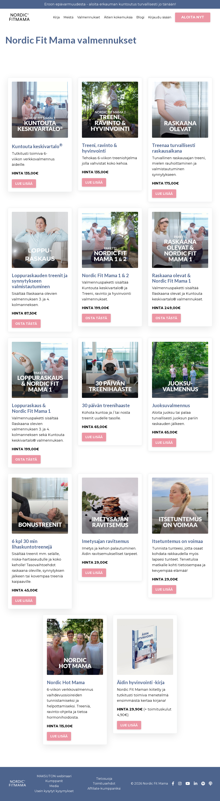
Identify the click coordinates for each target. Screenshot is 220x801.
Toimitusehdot (104, 784)
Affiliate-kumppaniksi (104, 789)
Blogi (140, 17)
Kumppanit (54, 782)
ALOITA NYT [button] (192, 17)
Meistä (68, 17)
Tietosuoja (104, 779)
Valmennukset (88, 17)
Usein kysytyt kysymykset (54, 792)
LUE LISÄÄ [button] (24, 184)
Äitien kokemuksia (118, 17)
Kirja (56, 17)
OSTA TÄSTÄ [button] (26, 324)
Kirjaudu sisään (159, 17)
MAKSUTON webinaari (54, 777)
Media (54, 787)
